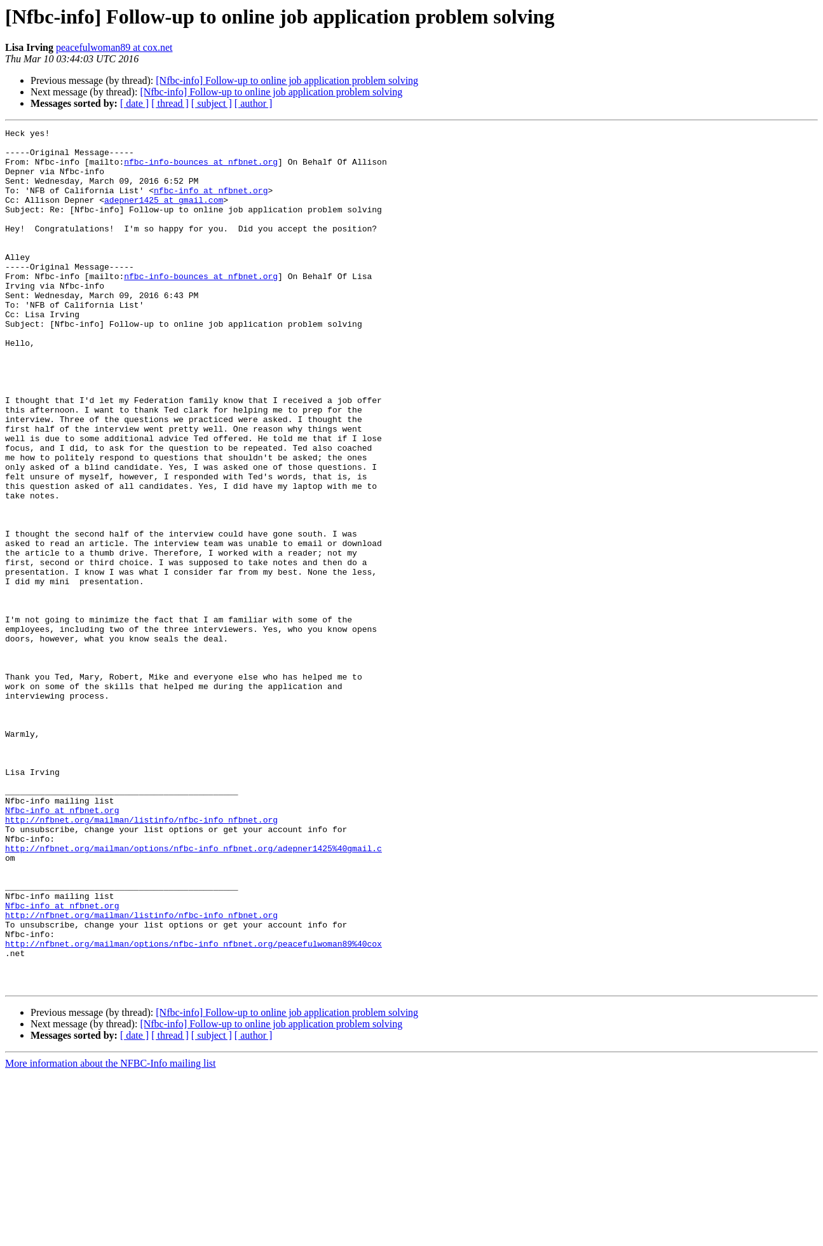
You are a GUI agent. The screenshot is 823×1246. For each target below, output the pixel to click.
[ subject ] (211, 103)
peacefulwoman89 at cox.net (114, 47)
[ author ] (254, 103)
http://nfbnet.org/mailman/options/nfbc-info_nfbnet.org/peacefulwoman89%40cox (193, 1107)
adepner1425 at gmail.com (163, 215)
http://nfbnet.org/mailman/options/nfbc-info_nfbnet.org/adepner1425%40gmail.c (193, 993)
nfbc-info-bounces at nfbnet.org (201, 169)
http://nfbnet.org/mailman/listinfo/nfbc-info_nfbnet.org (141, 958)
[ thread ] (170, 103)
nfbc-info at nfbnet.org (211, 203)
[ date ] (134, 103)
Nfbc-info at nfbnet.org (62, 947)
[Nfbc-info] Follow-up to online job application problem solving (287, 80)
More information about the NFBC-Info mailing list (110, 1234)
